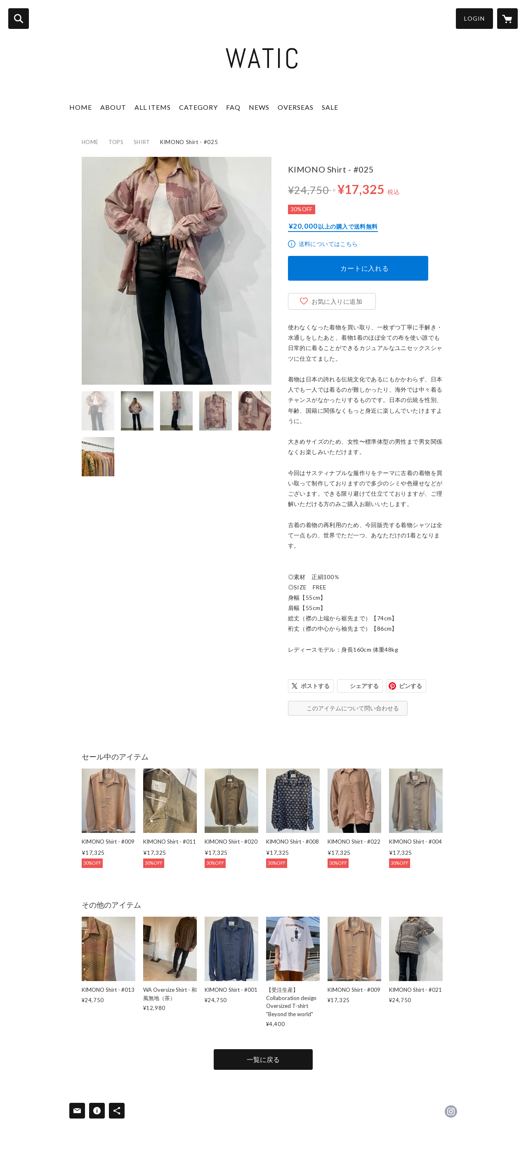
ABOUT (113, 107)
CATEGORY (198, 107)
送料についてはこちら (328, 243)
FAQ (233, 107)
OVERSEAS (296, 107)
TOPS (116, 142)
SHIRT (142, 142)
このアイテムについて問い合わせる (353, 708)
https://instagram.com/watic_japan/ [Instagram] (451, 1111)
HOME (80, 107)
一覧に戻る (263, 1059)
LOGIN (474, 18)
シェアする (364, 685)
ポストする (315, 685)
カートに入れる (364, 268)
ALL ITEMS (152, 107)
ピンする (410, 685)
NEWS (259, 107)
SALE (330, 107)
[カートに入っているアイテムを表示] (507, 18)
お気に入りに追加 (337, 301)
